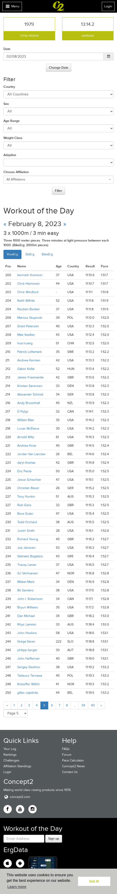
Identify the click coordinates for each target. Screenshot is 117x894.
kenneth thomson (29, 275)
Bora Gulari (25, 513)
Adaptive (9, 155)
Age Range (11, 121)
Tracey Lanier (26, 564)
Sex (6, 104)
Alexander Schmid (30, 394)
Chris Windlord (27, 292)
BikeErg (47, 254)
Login (108, 6)
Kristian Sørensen (29, 386)
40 (93, 705)
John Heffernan (28, 658)
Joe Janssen (26, 547)
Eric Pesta (24, 471)
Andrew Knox (26, 445)
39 (83, 705)
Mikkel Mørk (25, 582)
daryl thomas (26, 462)
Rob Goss (24, 505)
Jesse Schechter (29, 479)
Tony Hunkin (26, 496)
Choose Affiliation (16, 172)
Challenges (11, 760)
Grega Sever (26, 641)
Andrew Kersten (28, 360)
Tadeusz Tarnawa (29, 675)
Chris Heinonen (28, 283)
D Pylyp (22, 411)
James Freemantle (30, 377)
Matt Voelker (26, 334)
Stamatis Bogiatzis (30, 556)
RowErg (12, 254)
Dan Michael (26, 616)
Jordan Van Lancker (31, 454)
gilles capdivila (27, 692)
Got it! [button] (94, 881)
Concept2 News (73, 766)
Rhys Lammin (26, 624)
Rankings (10, 754)
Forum (66, 754)
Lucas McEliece (28, 428)
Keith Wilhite (26, 300)
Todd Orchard (27, 522)
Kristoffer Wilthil (28, 684)
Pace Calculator (73, 760)
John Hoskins (27, 633)
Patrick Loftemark (29, 352)
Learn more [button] (16, 887)
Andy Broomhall (28, 403)
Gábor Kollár (26, 369)
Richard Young (27, 539)
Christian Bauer (28, 488)
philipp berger (27, 650)
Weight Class (12, 138)
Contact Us (70, 772)
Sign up (53, 838)
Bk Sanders (25, 590)
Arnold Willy (25, 437)
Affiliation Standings (17, 766)
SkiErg (29, 254)
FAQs (66, 749)
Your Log (9, 749)
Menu (12, 7)
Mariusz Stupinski (29, 317)
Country (9, 87)
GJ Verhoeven (27, 573)
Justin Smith (26, 530)
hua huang (25, 343)
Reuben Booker (28, 309)
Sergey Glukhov (28, 667)
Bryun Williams (27, 607)
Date (6, 49)
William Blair (25, 420)
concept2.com (16, 797)
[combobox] (58, 179)
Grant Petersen (28, 326)
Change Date (58, 67)
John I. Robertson (30, 599)
